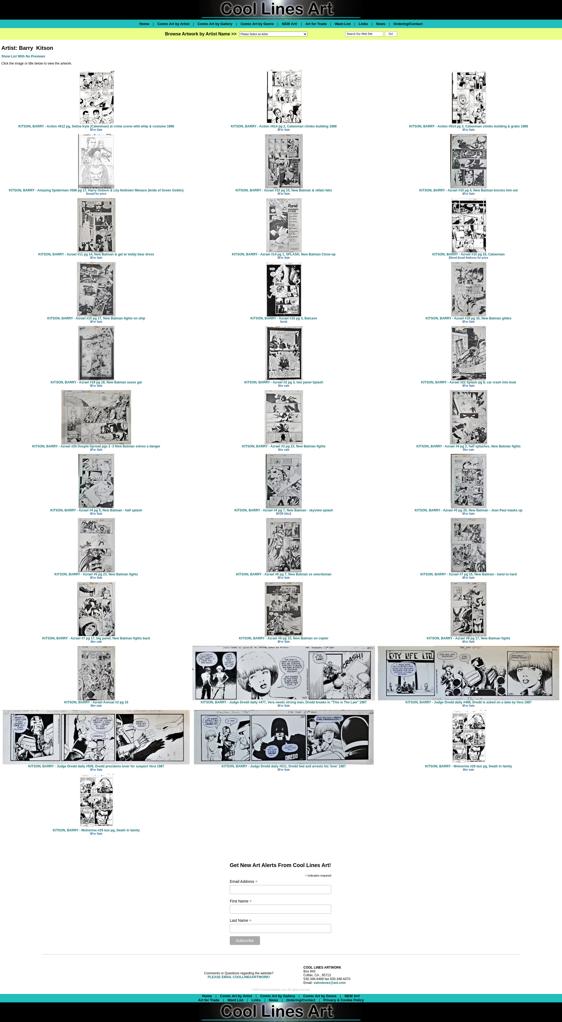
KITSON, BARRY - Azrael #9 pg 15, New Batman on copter (283, 638)
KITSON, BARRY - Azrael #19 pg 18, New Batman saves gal (96, 382)
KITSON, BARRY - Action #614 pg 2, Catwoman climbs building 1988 (284, 126)
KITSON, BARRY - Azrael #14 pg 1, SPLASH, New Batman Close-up (284, 254)
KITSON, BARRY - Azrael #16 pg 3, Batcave (283, 318)
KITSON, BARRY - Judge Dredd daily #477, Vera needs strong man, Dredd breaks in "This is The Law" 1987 (284, 702)
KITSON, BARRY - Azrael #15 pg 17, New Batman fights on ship (96, 318)
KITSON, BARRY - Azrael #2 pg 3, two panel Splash (283, 382)
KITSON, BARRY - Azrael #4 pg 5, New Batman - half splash (96, 510)
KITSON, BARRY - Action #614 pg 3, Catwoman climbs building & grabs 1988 (468, 126)
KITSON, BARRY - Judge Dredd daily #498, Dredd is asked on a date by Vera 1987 (469, 702)
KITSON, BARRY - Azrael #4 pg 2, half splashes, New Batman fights (468, 446)
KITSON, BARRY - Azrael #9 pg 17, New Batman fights (468, 638)
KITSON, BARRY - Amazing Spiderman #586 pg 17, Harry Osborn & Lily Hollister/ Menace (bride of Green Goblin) (96, 190)
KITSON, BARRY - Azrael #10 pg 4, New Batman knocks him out (468, 190)
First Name (241, 901)
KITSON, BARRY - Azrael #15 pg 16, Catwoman (468, 254)
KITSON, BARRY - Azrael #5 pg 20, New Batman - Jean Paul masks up (468, 510)
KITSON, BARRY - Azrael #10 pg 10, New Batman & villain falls (283, 190)
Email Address (244, 881)
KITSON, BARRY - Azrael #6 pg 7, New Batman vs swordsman (283, 574)
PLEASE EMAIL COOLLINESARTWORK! (239, 977)
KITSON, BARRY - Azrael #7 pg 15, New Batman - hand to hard (468, 574)
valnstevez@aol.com (330, 983)
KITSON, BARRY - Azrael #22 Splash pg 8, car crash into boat (468, 382)
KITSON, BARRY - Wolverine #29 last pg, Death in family (468, 766)
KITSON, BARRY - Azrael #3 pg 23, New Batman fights (283, 446)
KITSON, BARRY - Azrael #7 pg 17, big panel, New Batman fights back (96, 638)
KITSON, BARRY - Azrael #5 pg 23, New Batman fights (96, 574)
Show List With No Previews (23, 56)
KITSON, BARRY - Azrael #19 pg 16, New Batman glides (469, 318)
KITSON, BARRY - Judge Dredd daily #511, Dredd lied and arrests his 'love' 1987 (284, 766)
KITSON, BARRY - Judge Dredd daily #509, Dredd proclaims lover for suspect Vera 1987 (96, 766)
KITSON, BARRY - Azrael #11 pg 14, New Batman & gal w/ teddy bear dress (96, 254)
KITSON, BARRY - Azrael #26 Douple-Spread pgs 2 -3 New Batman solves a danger (96, 446)
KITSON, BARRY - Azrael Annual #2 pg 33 (96, 702)
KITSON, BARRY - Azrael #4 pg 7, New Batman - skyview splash (283, 510)
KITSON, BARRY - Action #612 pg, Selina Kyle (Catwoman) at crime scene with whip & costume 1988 (96, 126)
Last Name (241, 920)
